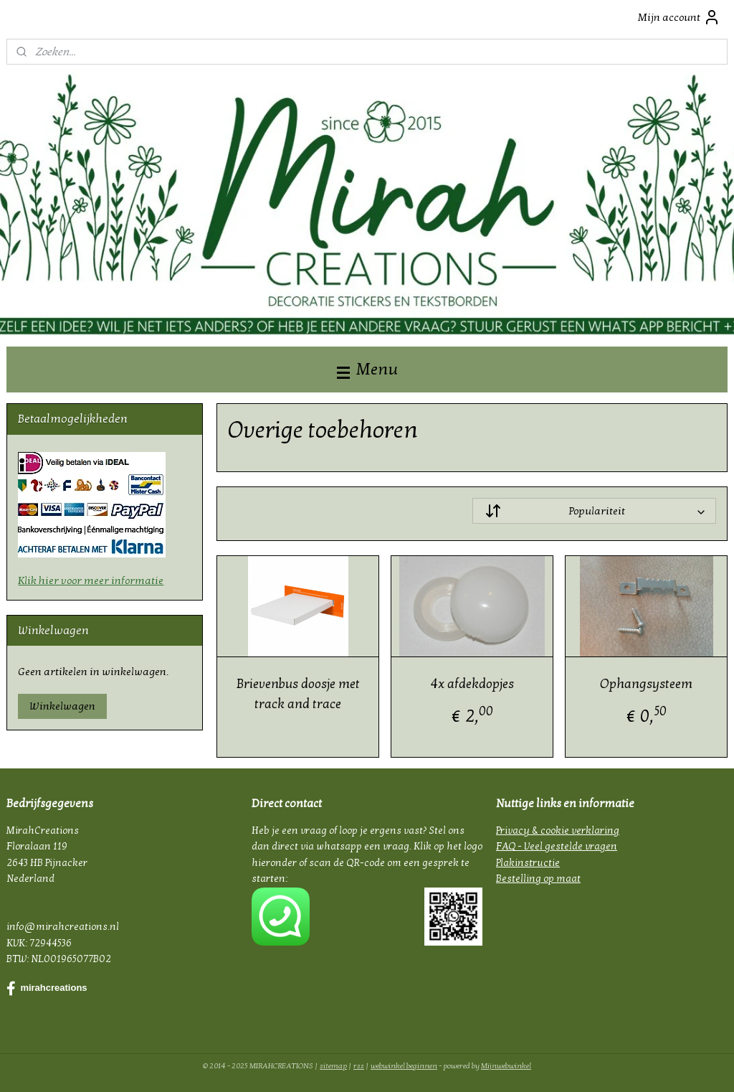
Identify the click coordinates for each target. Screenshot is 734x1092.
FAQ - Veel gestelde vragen (556, 846)
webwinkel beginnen (404, 1065)
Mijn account (679, 17)
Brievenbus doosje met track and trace (297, 694)
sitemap (333, 1065)
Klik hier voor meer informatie (90, 580)
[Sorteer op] (593, 511)
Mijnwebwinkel (506, 1065)
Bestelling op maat (538, 878)
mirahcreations (46, 989)
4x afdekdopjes (471, 684)
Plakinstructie (528, 863)
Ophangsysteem (646, 684)
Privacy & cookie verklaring (557, 830)
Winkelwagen (62, 706)
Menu (367, 369)
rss (358, 1065)
